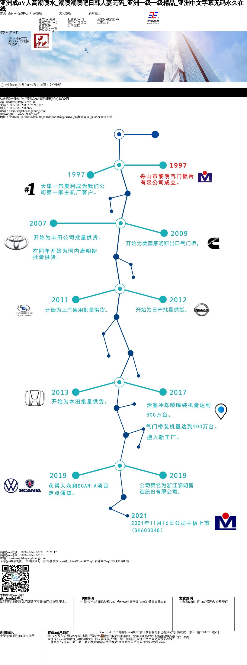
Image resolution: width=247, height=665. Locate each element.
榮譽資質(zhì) (157, 601)
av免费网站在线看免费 (103, 642)
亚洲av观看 (150, 642)
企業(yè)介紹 (47, 19)
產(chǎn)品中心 (18, 13)
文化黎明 (65, 13)
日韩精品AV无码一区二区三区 (67, 642)
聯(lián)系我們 (9, 32)
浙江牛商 (183, 637)
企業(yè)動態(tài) (108, 19)
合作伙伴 (45, 25)
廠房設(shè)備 (48, 28)
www (162, 642)
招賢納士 (14, 44)
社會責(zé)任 (76, 19)
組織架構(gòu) (48, 22)
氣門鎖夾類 (50, 601)
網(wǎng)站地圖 (19, 41)
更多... (63, 601)
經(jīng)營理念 (77, 22)
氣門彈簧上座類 (10, 601)
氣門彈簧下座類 (32, 601)
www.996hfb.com (28, 114)
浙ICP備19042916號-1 (203, 632)
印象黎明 (36, 13)
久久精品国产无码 (130, 642)
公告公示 (103, 22)
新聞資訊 (94, 13)
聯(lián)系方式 (18, 38)
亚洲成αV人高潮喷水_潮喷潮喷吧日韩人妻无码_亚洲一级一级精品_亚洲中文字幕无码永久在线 (110, 639)
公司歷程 (74, 25)
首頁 (3, 13)
